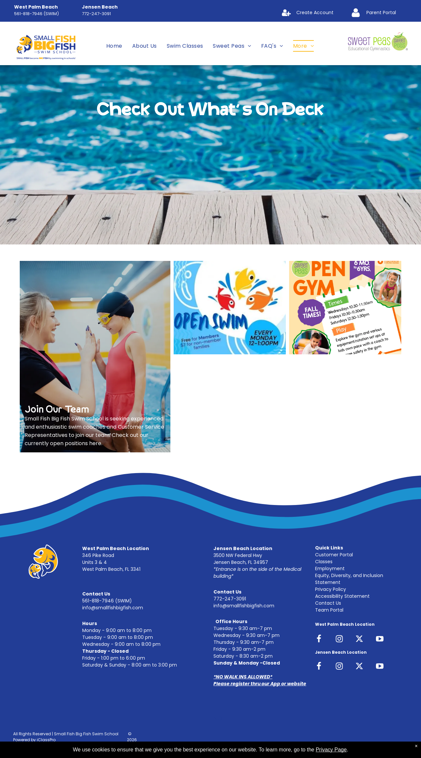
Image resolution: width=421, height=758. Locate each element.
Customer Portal (334, 554)
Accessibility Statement (342, 596)
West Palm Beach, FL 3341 (111, 569)
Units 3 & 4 (94, 562)
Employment (330, 568)
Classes (324, 561)
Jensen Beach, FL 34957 (240, 562)
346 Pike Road (98, 555)
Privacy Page (331, 749)
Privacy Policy (330, 589)
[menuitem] (114, 46)
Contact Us (328, 603)
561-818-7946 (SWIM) (36, 14)
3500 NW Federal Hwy (237, 555)
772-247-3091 (96, 14)
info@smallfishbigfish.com (112, 607)
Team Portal (329, 610)
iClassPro (46, 740)
